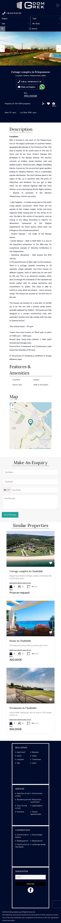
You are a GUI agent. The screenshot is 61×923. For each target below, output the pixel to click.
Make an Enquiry (28, 87)
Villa (18, 763)
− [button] (13, 409)
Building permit (22, 841)
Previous (2, 48)
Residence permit (23, 800)
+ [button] (13, 405)
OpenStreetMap (39, 448)
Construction (37, 794)
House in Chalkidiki (20, 640)
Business (35, 752)
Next (58, 48)
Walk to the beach (41, 385)
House (19, 756)
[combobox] (15, 18)
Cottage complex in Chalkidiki (26, 571)
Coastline (16, 380)
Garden (36, 380)
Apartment (21, 752)
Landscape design (39, 845)
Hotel (34, 763)
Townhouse (36, 760)
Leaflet (30, 448)
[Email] (30, 877)
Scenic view (17, 385)
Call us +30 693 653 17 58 (31, 82)
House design (37, 835)
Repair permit (37, 841)
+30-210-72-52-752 (11, 13)
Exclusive (20, 812)
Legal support (37, 806)
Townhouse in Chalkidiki (22, 708)
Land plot (20, 760)
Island (34, 756)
